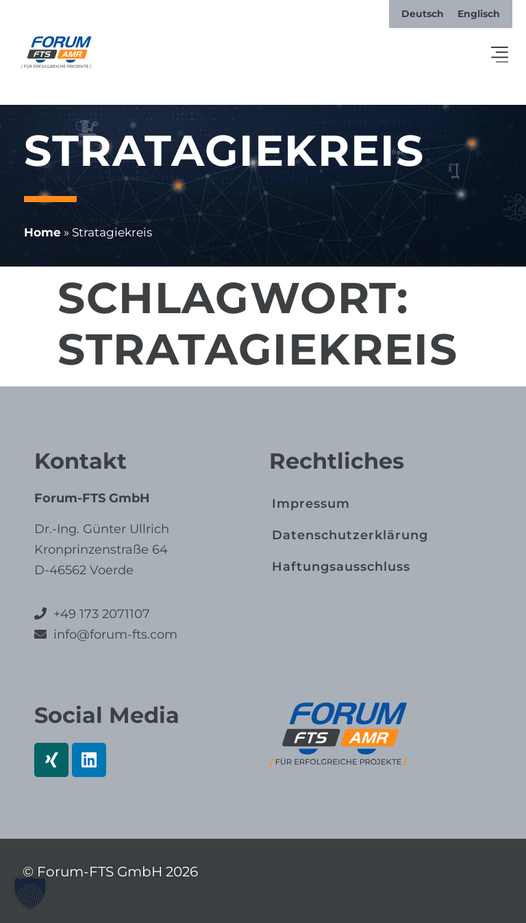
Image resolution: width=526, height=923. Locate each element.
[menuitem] (422, 14)
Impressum (311, 503)
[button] (500, 55)
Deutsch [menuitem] (422, 14)
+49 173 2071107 (101, 614)
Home (42, 232)
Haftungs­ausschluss (341, 566)
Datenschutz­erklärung (350, 535)
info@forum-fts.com (113, 634)
